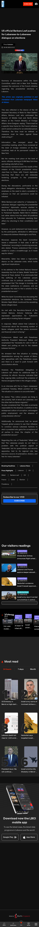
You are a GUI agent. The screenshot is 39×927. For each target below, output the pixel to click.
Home (4, 924)
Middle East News (23, 592)
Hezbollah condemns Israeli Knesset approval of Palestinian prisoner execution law (26, 585)
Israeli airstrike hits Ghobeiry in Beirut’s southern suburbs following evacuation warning (29, 770)
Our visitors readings (16, 545)
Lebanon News (22, 551)
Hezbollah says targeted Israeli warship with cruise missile (28, 737)
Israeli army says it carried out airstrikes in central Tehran (27, 598)
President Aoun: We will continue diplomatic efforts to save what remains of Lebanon (10, 770)
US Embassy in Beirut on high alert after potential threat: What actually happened (10, 703)
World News (6, 617)
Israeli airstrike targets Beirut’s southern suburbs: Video (28, 626)
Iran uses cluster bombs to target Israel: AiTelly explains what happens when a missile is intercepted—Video (8, 627)
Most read (11, 661)
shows (28, 924)
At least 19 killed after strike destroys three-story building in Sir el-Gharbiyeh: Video (19, 627)
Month (33, 669)
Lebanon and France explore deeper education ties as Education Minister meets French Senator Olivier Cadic (27, 571)
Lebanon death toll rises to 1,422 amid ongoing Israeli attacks (9, 737)
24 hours (7, 669)
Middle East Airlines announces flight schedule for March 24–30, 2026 (27, 557)
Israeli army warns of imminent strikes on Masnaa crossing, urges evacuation (29, 703)
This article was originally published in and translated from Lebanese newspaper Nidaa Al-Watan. (19, 99)
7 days (21, 669)
